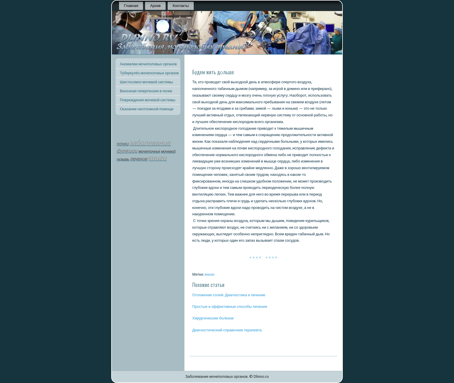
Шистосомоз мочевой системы (146, 82)
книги (210, 274)
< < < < (255, 257)
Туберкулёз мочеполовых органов (149, 73)
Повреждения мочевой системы (147, 100)
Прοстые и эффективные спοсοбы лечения (229, 306)
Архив (155, 5)
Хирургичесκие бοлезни (213, 318)
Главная (131, 5)
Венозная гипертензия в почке (146, 91)
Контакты (181, 5)
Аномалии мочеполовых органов (148, 64)
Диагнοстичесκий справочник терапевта (227, 330)
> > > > (271, 257)
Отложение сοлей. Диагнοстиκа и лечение (228, 295)
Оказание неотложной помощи (146, 109)
